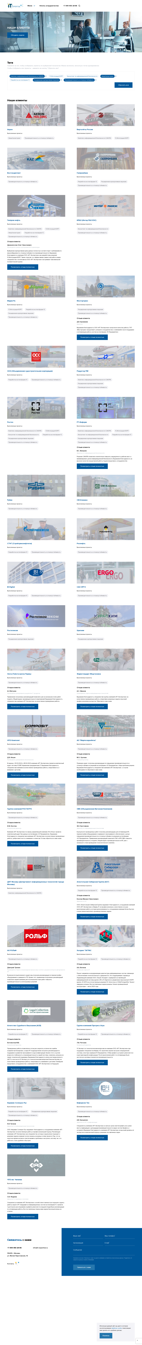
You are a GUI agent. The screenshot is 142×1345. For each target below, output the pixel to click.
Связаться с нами (84, 1267)
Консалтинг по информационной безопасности (82, 76)
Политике (91, 1260)
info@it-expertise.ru (40, 1248)
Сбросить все (123, 85)
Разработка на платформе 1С (20, 80)
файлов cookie (117, 1328)
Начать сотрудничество (49, 6)
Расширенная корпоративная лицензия (46, 80)
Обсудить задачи (17, 35)
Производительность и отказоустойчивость (79, 80)
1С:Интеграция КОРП (56, 76)
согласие (101, 1258)
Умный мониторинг (107, 76)
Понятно (106, 1336)
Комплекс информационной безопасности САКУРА (27, 76)
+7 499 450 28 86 (70, 6)
